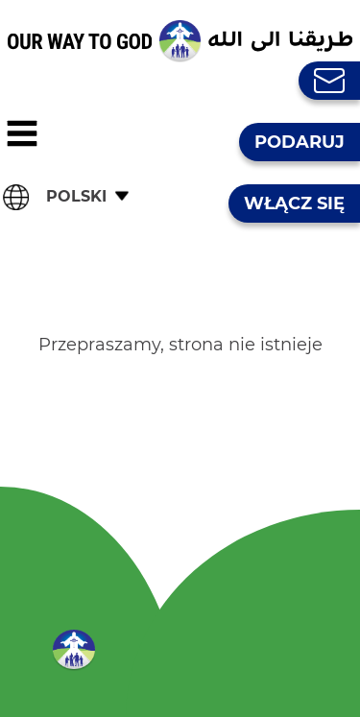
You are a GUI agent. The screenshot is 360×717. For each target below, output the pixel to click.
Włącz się (294, 203)
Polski (76, 196)
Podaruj (299, 142)
